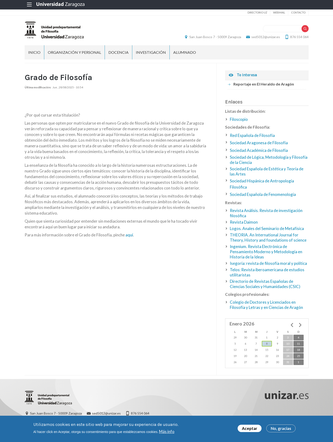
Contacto (298, 12)
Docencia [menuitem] (118, 52)
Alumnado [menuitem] (184, 52)
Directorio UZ (257, 12)
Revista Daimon (244, 222)
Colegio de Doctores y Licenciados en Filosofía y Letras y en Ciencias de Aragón (266, 305)
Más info (166, 431)
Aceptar (249, 428)
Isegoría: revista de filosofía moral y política (268, 263)
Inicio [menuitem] (34, 52)
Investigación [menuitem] (151, 52)
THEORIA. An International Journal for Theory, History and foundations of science (268, 237)
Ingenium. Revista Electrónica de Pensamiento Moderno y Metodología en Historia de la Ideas (266, 251)
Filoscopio (239, 119)
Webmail (279, 12)
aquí (129, 234)
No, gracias (281, 428)
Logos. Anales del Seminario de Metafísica (267, 228)
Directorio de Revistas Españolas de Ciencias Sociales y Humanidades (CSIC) (265, 284)
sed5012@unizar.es (265, 37)
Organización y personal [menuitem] (74, 52)
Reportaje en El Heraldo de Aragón (263, 84)
